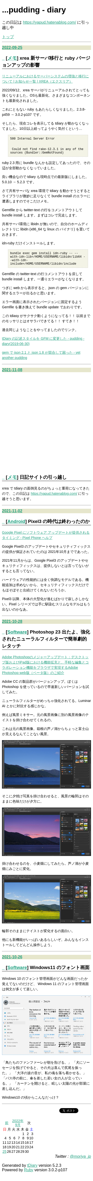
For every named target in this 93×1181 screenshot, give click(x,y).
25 (4, 1158)
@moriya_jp (80, 1163)
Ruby (28, 1177)
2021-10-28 (12, 628)
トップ (8, 37)
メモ (12, 58)
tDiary (32, 1172)
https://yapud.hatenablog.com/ (49, 22)
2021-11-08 (12, 376)
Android (16, 528)
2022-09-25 (12, 47)
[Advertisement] (46, 429)
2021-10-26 (12, 964)
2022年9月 (18, 1130)
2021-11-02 (12, 517)
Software (17, 638)
